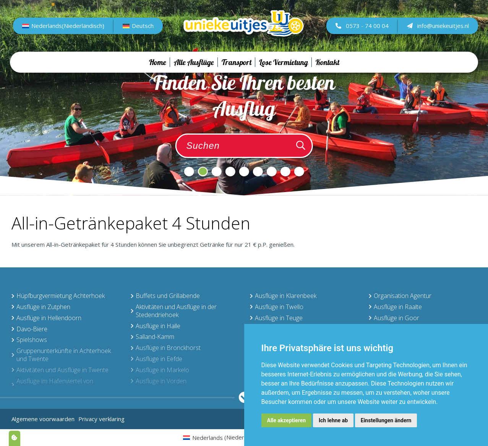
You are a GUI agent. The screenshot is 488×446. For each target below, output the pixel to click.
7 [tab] (272, 171)
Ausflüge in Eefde (156, 359)
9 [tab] (299, 171)
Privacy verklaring (101, 419)
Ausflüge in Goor (394, 318)
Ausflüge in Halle (155, 326)
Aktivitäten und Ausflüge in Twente (60, 370)
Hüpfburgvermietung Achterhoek (58, 295)
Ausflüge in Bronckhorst (166, 347)
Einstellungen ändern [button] (386, 420)
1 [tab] (189, 171)
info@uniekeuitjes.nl (436, 29)
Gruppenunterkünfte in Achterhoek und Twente (61, 355)
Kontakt (327, 69)
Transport (236, 69)
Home (157, 69)
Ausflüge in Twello (276, 307)
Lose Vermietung (283, 69)
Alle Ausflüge (194, 69)
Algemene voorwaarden (43, 419)
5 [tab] (244, 171)
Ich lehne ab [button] (333, 420)
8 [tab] (285, 171)
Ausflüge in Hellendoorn (46, 318)
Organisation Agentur (400, 295)
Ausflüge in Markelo (160, 370)
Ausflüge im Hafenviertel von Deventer (52, 385)
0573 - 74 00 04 (360, 29)
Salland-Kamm (152, 336)
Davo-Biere (29, 329)
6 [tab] (258, 171)
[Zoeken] (300, 145)
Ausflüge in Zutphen (40, 307)
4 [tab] (230, 171)
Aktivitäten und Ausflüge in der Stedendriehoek (174, 311)
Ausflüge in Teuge (276, 318)
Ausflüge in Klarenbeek (283, 295)
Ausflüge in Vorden (158, 381)
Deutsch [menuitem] (143, 29)
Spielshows (29, 339)
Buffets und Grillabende (165, 295)
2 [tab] (203, 171)
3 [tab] (217, 171)
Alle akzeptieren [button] (286, 420)
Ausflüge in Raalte (395, 307)
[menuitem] (64, 29)
